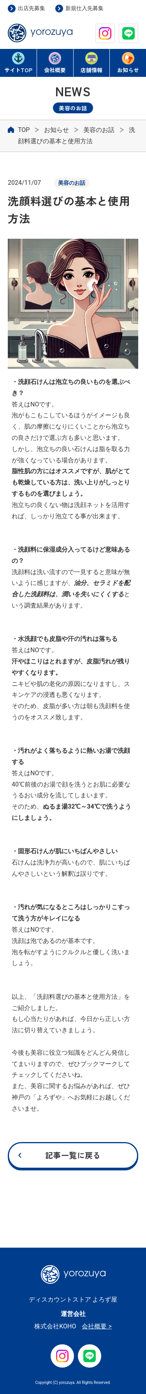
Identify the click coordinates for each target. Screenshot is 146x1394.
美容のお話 (98, 130)
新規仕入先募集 (84, 8)
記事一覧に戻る (73, 1155)
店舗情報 (91, 63)
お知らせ (128, 63)
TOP (18, 63)
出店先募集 (31, 8)
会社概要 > (96, 1326)
